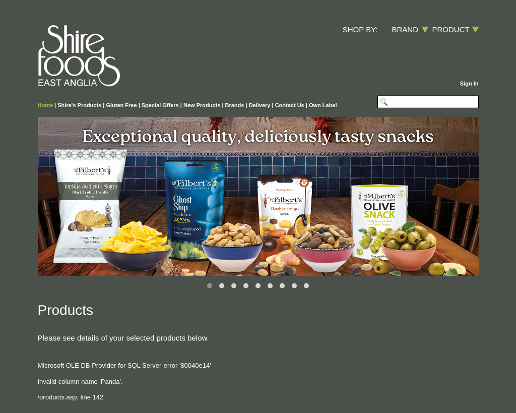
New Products (201, 105)
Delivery (260, 105)
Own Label (323, 105)
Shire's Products (79, 105)
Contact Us (289, 105)
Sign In (469, 83)
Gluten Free (121, 105)
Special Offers (160, 105)
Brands (234, 105)
